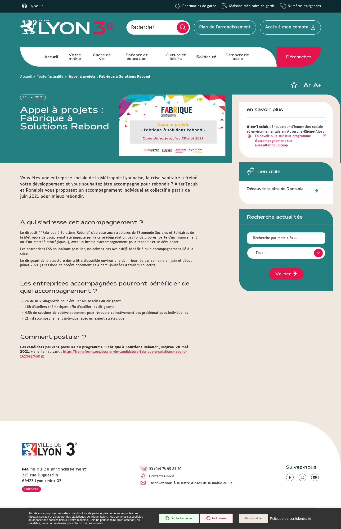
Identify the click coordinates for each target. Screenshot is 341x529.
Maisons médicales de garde (252, 6)
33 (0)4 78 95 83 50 (165, 469)
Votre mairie (75, 57)
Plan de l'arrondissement (225, 27)
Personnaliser (253, 518)
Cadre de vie (102, 57)
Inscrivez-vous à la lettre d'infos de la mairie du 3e (190, 483)
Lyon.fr (36, 6)
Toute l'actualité (50, 76)
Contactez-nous (162, 476)
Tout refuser (216, 518)
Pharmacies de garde (199, 6)
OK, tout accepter (179, 518)
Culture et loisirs (176, 57)
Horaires (31, 488)
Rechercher (142, 27)
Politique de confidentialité (290, 518)
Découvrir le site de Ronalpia (275, 189)
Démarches (299, 57)
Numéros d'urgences (304, 6)
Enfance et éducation (137, 57)
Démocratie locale (237, 57)
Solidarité (206, 57)
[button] (293, 85)
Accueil (51, 57)
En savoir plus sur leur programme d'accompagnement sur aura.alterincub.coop (283, 141)
